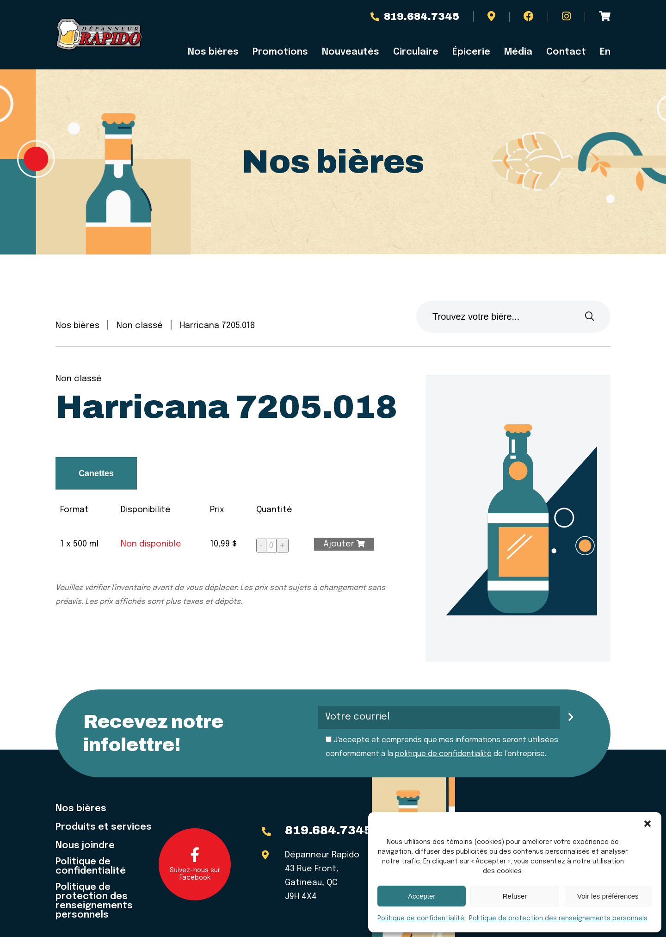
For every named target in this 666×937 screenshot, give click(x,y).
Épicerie (471, 52)
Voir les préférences (608, 896)
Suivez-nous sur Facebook (195, 864)
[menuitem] (601, 52)
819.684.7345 (414, 16)
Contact (566, 52)
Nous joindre (85, 845)
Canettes (96, 473)
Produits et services (104, 827)
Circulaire (415, 52)
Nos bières (213, 52)
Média (518, 52)
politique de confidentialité (443, 754)
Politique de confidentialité (420, 918)
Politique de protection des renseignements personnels (558, 918)
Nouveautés (350, 52)
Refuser (515, 896)
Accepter (421, 896)
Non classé (140, 326)
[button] (647, 823)
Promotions (280, 52)
